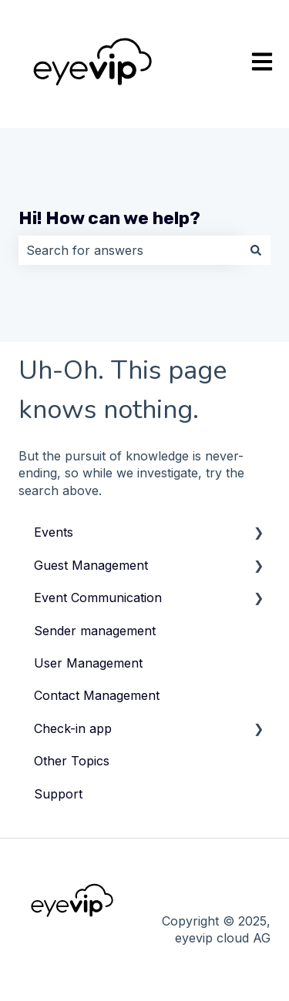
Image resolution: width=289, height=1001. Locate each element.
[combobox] (129, 250)
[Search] (256, 250)
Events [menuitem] (53, 532)
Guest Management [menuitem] (91, 565)
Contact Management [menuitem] (97, 695)
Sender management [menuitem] (95, 630)
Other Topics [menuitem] (71, 760)
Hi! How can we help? (109, 218)
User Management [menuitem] (88, 663)
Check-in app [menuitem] (73, 728)
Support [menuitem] (58, 794)
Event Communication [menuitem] (98, 597)
